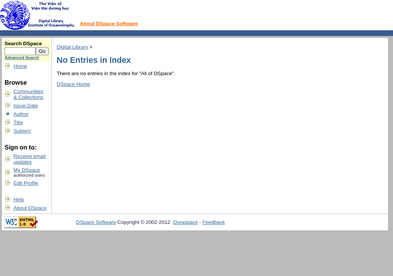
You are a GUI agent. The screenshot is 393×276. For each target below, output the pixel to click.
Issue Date (25, 105)
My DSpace (26, 170)
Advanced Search (22, 57)
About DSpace (29, 208)
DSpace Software (96, 222)
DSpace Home (73, 84)
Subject (21, 131)
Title (18, 122)
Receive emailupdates (29, 159)
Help (18, 199)
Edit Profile (25, 183)
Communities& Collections (28, 94)
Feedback (213, 222)
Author (20, 114)
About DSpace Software (109, 23)
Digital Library (72, 47)
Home (20, 66)
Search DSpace (23, 43)
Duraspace (185, 222)
